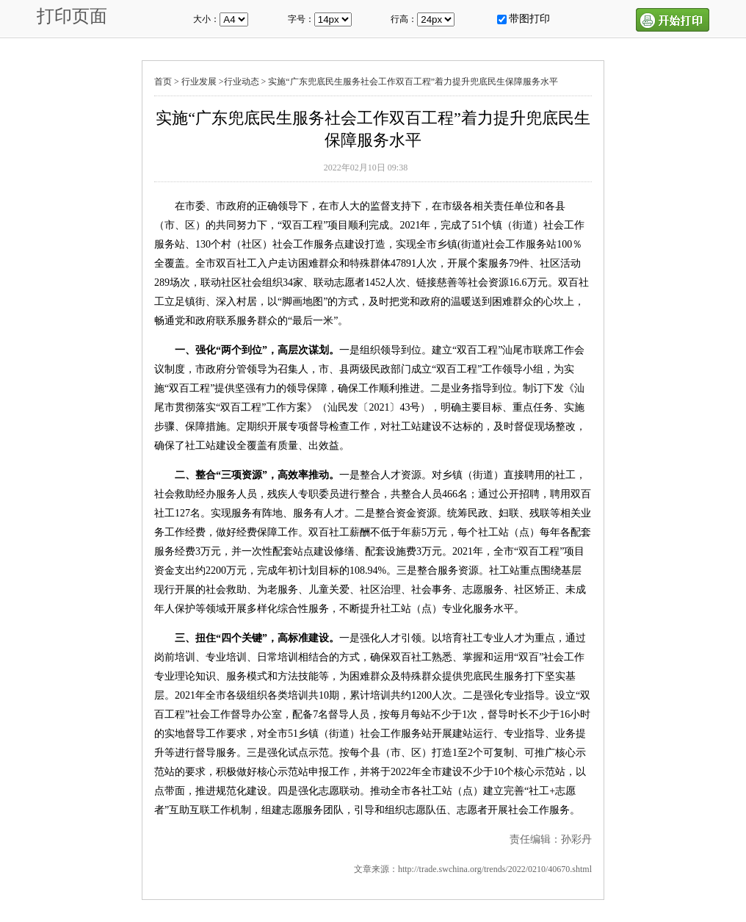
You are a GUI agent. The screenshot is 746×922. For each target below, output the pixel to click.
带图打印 (529, 18)
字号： (301, 19)
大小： (206, 19)
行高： (404, 19)
